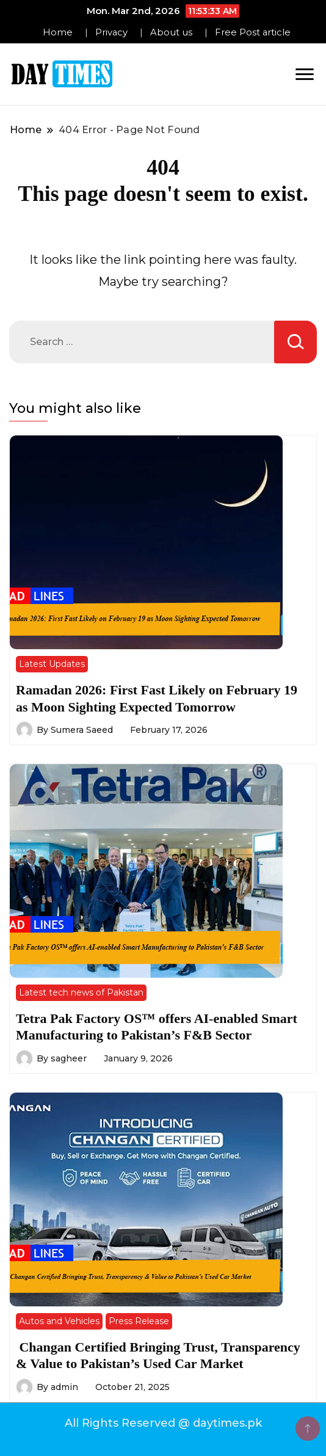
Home (58, 32)
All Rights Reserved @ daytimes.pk (163, 1423)
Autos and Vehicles (59, 1321)
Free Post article (253, 32)
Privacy (111, 32)
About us (171, 32)
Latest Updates (52, 663)
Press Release (139, 1321)
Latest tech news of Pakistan (81, 992)
